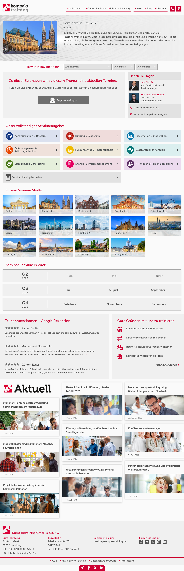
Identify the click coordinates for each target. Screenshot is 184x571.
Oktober (70, 304)
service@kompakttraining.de (110, 541)
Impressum (126, 560)
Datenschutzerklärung (102, 560)
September (159, 290)
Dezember (159, 304)
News (139, 8)
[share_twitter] (95, 568)
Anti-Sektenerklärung (73, 560)
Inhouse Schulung (119, 8)
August (114, 290)
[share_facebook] (89, 568)
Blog (148, 8)
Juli (70, 290)
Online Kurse (75, 8)
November (114, 304)
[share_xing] (82, 568)
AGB (53, 560)
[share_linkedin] (101, 568)
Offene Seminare (96, 8)
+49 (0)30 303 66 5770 (66, 549)
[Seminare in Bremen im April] (172, 9)
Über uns (160, 8)
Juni (159, 275)
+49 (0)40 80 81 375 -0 (20, 549)
